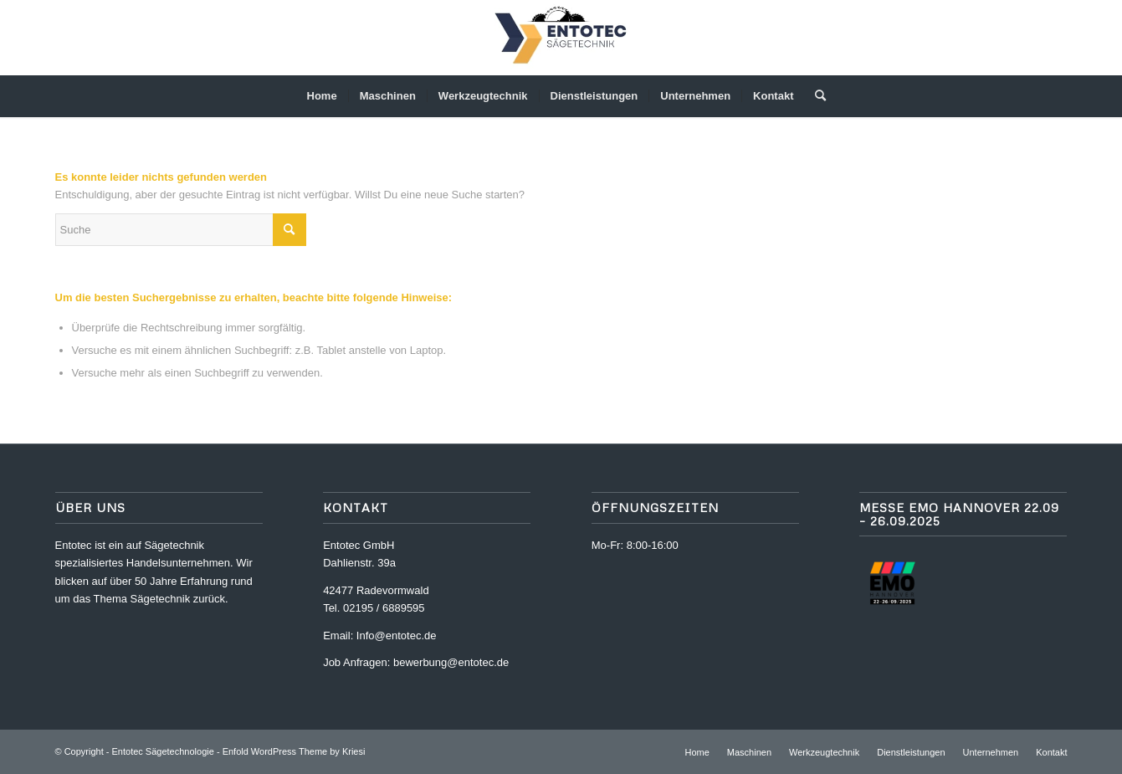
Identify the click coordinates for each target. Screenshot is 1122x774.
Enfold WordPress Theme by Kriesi (294, 751)
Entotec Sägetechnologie (163, 751)
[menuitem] (322, 96)
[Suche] (815, 96)
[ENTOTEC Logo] (561, 37)
